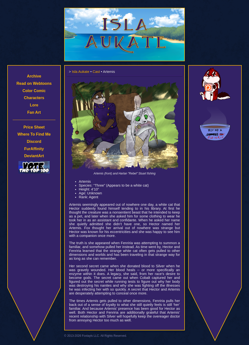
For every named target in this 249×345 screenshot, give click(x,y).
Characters (34, 98)
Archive (34, 76)
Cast (96, 72)
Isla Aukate (124, 10)
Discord (34, 141)
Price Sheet (33, 127)
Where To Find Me (34, 134)
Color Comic (33, 91)
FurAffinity (34, 149)
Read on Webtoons (34, 83)
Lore (34, 105)
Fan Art (34, 112)
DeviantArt (34, 156)
